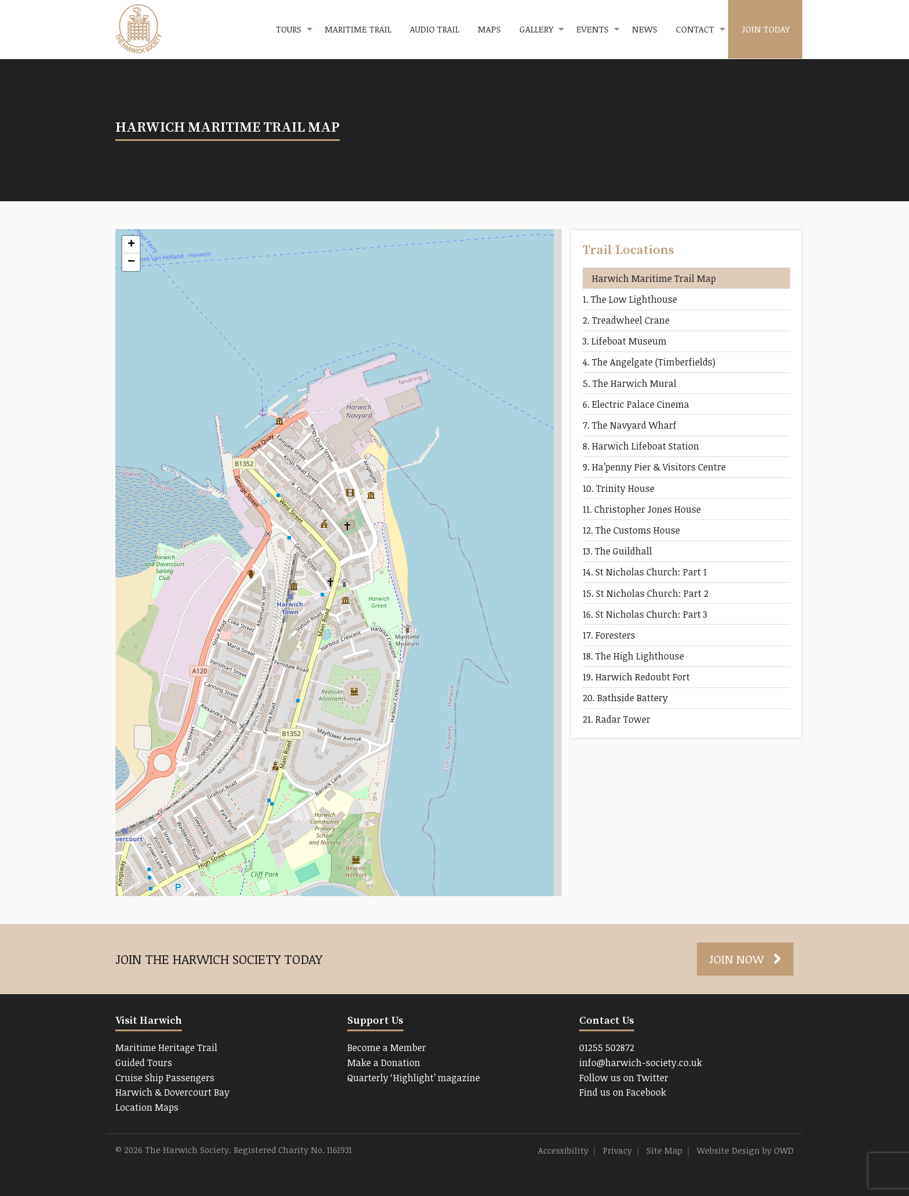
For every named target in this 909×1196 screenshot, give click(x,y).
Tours (288, 29)
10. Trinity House (619, 488)
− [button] (131, 262)
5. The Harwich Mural (630, 383)
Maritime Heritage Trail (166, 1047)
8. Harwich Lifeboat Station (641, 446)
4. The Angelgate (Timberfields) (649, 362)
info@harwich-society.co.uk (640, 1062)
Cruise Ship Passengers (164, 1077)
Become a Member (386, 1047)
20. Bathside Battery (625, 697)
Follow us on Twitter (623, 1077)
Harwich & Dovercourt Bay (172, 1092)
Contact (695, 29)
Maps (489, 29)
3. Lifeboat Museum (625, 341)
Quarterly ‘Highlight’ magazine (413, 1077)
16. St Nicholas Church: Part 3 (645, 614)
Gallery (536, 29)
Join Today (765, 29)
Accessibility (563, 1150)
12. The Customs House (631, 530)
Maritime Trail (358, 29)
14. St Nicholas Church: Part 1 (645, 572)
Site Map (664, 1150)
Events (592, 29)
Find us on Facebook (622, 1092)
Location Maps (147, 1107)
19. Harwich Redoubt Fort (636, 677)
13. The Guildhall (617, 551)
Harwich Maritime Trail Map (654, 278)
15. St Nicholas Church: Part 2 (645, 593)
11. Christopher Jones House (642, 509)
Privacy (617, 1150)
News (644, 29)
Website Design (728, 1150)
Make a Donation (383, 1062)
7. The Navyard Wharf (630, 425)
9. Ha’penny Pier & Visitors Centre (654, 467)
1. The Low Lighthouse (630, 299)
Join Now (736, 959)
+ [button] (131, 244)
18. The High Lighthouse (633, 656)
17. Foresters (609, 635)
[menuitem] (291, 29)
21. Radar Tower (616, 719)
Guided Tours (143, 1062)
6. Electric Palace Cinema (636, 404)
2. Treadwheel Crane (626, 320)
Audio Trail (434, 29)
